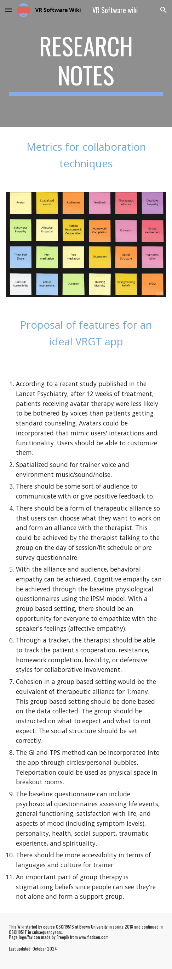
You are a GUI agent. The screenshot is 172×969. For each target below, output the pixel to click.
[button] (8, 10)
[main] (86, 63)
